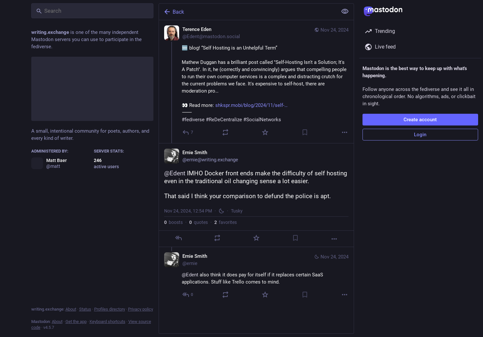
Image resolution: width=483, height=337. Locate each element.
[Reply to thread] (188, 295)
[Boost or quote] (225, 132)
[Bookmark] (305, 132)
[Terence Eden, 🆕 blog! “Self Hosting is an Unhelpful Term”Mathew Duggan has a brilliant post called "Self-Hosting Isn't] (256, 81)
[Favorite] (265, 132)
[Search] (92, 10)
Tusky (237, 210)
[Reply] (188, 132)
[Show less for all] (345, 11)
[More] (344, 132)
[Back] (247, 12)
